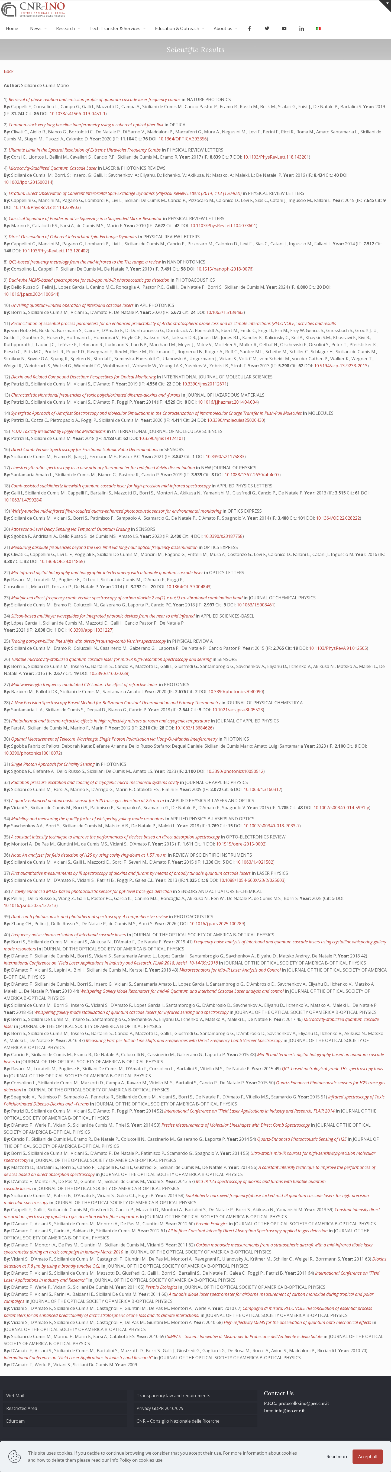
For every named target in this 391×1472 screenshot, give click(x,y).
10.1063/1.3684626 (193, 728)
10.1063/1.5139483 (225, 312)
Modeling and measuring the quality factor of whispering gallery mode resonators (88, 819)
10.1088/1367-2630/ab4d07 (252, 475)
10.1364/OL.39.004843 (188, 587)
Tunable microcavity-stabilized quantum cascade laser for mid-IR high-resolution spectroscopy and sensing (111, 659)
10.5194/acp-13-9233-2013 (340, 366)
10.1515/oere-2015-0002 (240, 844)
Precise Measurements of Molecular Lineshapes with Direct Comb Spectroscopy (236, 1125)
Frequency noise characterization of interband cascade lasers (69, 935)
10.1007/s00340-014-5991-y (341, 808)
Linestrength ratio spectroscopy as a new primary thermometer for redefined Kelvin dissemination (103, 468)
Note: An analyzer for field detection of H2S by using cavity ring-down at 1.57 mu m (89, 855)
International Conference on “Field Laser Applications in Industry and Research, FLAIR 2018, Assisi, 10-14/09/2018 (111, 963)
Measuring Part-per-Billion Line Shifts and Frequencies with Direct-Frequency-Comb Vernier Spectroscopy (184, 1040)
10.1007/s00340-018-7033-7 (271, 826)
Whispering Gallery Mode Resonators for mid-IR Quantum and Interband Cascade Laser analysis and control (182, 991)
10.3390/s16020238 (108, 673)
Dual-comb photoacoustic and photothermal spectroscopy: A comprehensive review (90, 917)
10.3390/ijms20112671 (204, 384)
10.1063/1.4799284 (22, 500)
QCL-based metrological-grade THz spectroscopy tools (332, 1069)
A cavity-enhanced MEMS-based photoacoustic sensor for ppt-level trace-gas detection (92, 891)
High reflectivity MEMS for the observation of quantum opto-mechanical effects (298, 1322)
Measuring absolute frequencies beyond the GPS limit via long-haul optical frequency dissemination (105, 547)
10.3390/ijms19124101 (161, 438)
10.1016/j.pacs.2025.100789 (217, 924)
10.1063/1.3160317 (262, 789)
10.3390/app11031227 (90, 630)
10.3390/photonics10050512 (234, 771)
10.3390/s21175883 (225, 456)
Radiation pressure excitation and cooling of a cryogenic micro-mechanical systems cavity (95, 782)
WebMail (15, 1396)
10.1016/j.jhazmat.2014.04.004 (227, 402)
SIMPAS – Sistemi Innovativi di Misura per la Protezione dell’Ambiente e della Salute (245, 1336)
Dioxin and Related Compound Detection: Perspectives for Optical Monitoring (84, 377)
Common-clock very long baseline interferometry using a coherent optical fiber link (86, 125)
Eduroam (15, 1421)
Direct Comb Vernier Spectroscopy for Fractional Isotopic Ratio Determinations (85, 449)
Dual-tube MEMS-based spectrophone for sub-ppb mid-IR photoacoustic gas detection (89, 280)
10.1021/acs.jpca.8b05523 (237, 710)
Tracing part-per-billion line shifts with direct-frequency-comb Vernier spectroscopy (89, 641)
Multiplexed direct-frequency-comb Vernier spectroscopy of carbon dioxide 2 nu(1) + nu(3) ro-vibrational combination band (127, 598)
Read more (337, 1457)
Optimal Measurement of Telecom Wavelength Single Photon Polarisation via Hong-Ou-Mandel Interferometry (114, 739)
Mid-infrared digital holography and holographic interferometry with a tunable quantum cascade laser (107, 573)
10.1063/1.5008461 (255, 605)
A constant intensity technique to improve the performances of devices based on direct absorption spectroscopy (116, 837)
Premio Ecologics (212, 1224)
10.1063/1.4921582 (254, 862)
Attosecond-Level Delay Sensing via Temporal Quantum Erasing (71, 529)
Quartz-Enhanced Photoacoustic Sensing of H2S (302, 1139)
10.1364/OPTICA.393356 (183, 139)
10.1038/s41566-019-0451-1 (77, 114)
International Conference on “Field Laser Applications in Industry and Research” (79, 1358)
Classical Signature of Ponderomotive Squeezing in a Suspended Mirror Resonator (86, 218)
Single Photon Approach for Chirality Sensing (53, 764)
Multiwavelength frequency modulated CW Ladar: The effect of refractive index (85, 684)
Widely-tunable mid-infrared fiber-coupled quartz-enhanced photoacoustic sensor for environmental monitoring (116, 511)
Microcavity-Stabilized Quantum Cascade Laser (53, 168)
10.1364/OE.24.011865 (61, 561)
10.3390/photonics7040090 (235, 692)
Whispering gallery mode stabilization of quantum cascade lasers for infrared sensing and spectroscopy (132, 1012)
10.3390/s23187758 (223, 536)
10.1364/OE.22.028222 (338, 518)
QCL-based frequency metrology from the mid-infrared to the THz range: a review (85, 262)
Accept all (367, 1457)
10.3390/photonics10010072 (32, 753)
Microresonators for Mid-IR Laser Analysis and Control (230, 970)
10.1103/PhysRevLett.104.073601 (223, 226)
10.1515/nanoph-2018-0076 (224, 269)
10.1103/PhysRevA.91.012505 (338, 648)
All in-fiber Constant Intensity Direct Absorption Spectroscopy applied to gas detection (248, 1231)
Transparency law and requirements (173, 1396)
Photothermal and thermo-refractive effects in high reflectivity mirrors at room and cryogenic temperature (111, 721)
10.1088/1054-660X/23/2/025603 (251, 880)
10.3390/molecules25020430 (235, 420)
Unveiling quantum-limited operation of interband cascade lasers (73, 305)
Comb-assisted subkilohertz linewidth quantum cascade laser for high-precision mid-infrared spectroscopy (111, 486)
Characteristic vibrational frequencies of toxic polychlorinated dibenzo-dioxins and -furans (96, 395)
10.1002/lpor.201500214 (28, 182)
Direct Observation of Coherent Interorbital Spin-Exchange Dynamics (73, 237)
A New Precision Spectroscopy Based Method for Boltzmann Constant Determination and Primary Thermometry (116, 703)
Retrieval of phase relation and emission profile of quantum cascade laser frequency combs (95, 99)
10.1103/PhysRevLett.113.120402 (55, 251)
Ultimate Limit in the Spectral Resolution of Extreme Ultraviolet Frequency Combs (85, 150)
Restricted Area (21, 1408)
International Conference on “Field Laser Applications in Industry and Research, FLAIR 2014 (250, 1111)
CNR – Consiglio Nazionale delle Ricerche (178, 1421)
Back (9, 71)
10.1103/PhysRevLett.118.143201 (276, 157)
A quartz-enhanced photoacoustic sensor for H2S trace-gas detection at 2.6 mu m (88, 801)
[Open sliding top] (385, 6)
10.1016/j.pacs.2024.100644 (31, 294)
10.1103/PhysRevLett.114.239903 (46, 207)
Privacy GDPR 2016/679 (160, 1408)
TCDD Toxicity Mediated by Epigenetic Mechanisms (59, 431)
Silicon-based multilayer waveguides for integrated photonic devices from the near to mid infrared (103, 616)
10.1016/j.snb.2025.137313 (30, 905)
